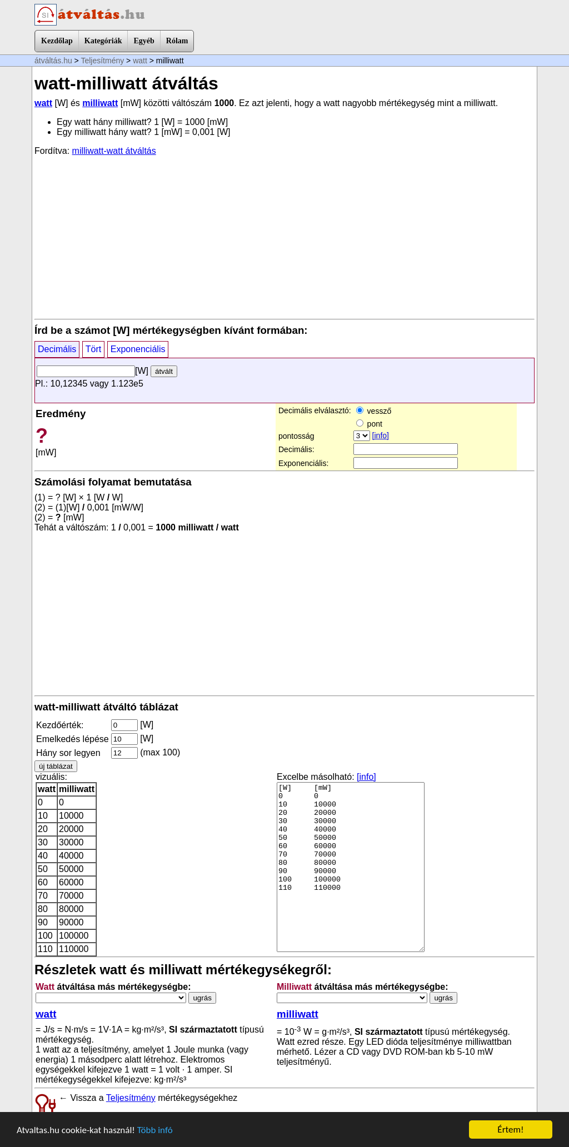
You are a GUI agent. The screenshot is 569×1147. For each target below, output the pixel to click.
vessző (373, 411)
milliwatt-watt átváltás (114, 151)
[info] (380, 435)
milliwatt (100, 103)
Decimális (57, 349)
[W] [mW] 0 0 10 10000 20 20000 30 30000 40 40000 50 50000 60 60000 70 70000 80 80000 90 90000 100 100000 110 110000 (351, 867)
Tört (93, 349)
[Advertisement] (284, 236)
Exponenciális (138, 349)
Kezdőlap (57, 41)
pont (369, 423)
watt (140, 60)
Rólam (177, 41)
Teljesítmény (102, 60)
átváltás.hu (53, 60)
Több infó (155, 1130)
